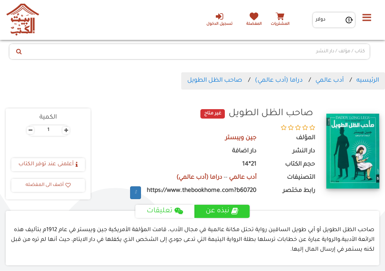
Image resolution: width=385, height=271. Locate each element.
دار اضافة (244, 151)
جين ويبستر (240, 138)
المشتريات (280, 24)
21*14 (249, 164)
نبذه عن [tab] (222, 211)
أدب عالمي (329, 80)
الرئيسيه (367, 80)
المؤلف (305, 138)
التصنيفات (301, 178)
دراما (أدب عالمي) (279, 80)
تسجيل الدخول (219, 19)
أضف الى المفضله (48, 185)
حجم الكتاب (300, 164)
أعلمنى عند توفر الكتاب (48, 164)
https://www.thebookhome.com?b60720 (201, 191)
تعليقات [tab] (165, 211)
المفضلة (254, 24)
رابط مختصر (299, 191)
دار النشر (304, 151)
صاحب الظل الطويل (214, 80)
